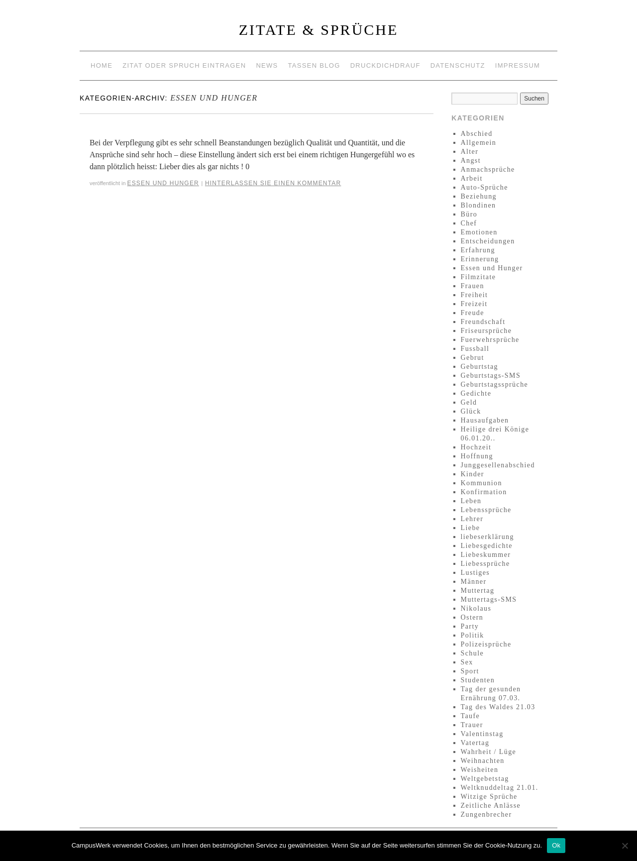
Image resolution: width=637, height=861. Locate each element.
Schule (472, 653)
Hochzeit (476, 447)
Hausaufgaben (485, 420)
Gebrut (472, 357)
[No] (625, 846)
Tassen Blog (314, 65)
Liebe (470, 528)
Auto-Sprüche (484, 187)
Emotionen (479, 232)
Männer (474, 581)
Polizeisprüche (486, 644)
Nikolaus (476, 608)
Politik (472, 635)
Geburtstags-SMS (491, 375)
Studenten (478, 680)
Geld (469, 402)
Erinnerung (480, 259)
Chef (469, 223)
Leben (471, 501)
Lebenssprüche (486, 510)
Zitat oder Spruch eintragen (184, 65)
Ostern (472, 617)
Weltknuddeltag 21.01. (499, 787)
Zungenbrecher (486, 814)
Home (101, 65)
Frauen (472, 286)
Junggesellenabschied (498, 465)
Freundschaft (483, 321)
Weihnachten (483, 760)
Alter (470, 151)
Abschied (477, 133)
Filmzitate (478, 277)
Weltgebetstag (485, 778)
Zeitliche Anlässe (491, 805)
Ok (556, 845)
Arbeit (472, 178)
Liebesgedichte (487, 545)
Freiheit (474, 295)
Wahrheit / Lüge (489, 751)
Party (470, 626)
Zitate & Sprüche (319, 29)
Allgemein (479, 142)
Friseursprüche (486, 330)
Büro (469, 214)
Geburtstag (479, 366)
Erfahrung (478, 250)
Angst (471, 160)
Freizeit (474, 304)
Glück (471, 411)
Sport (470, 671)
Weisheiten (480, 769)
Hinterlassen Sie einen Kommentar (273, 183)
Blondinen (478, 205)
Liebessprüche (485, 563)
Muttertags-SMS (489, 599)
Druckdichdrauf (385, 65)
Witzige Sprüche (489, 796)
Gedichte (476, 393)
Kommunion (481, 483)
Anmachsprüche (488, 169)
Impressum (517, 65)
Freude (472, 313)
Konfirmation (484, 492)
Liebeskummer (486, 554)
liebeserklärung (487, 536)
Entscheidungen (488, 241)
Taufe (470, 716)
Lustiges (475, 572)
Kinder (472, 474)
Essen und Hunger (163, 183)
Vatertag (475, 743)
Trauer (472, 725)
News (267, 65)
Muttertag (478, 590)
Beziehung (479, 196)
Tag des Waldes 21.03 (498, 707)
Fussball (475, 348)
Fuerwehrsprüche (490, 339)
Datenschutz (457, 65)
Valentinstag (482, 734)
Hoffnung (477, 456)
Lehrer (472, 519)
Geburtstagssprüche (495, 384)
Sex (467, 662)
